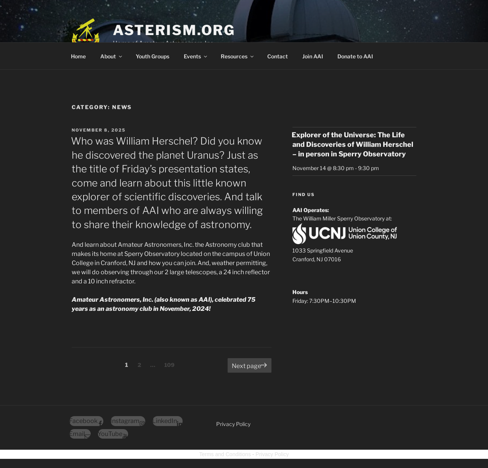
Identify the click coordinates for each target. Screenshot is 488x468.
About (111, 56)
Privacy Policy (233, 424)
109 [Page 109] (170, 364)
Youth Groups (152, 56)
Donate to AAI (355, 56)
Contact (277, 56)
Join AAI (312, 56)
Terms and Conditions (225, 454)
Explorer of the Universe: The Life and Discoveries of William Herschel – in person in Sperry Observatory (352, 144)
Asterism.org (174, 30)
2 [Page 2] (141, 364)
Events (196, 56)
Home (78, 56)
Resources (238, 56)
